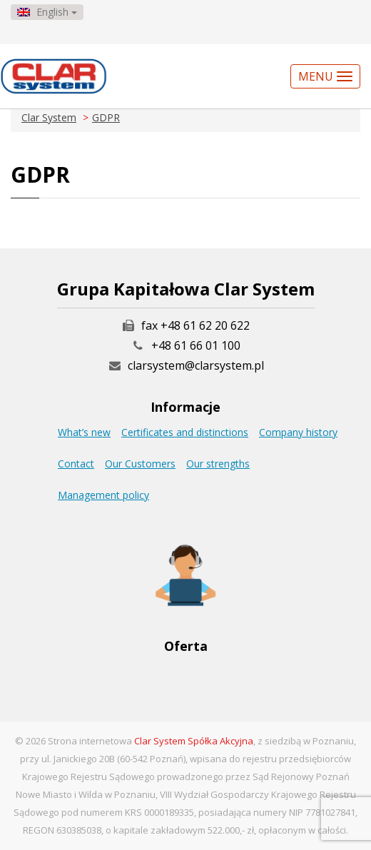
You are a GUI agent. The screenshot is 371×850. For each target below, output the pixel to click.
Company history (298, 432)
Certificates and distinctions (184, 432)
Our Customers (140, 463)
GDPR (106, 117)
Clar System (48, 117)
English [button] (47, 12)
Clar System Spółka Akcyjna (193, 740)
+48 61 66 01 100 (195, 345)
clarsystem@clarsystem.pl (185, 365)
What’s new (84, 432)
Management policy (103, 495)
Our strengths (218, 463)
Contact (76, 463)
